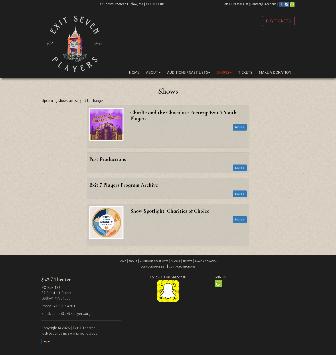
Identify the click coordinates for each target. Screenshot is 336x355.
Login (46, 341)
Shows (224, 72)
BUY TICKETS (278, 21)
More (239, 127)
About (153, 72)
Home (134, 72)
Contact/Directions (263, 4)
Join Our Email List (235, 4)
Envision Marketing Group (80, 333)
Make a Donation (275, 72)
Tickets (245, 72)
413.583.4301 (155, 4)
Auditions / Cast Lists (188, 72)
